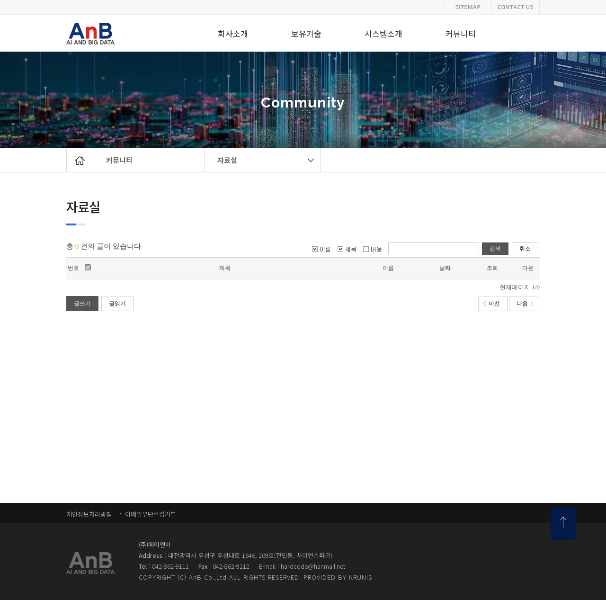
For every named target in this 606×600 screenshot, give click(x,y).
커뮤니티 (119, 160)
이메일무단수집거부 (149, 514)
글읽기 (117, 303)
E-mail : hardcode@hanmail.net (302, 566)
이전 (491, 303)
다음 (525, 303)
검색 (495, 248)
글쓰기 (82, 303)
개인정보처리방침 (89, 514)
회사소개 (233, 34)
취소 (525, 248)
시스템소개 (383, 34)
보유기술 (306, 34)
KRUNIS (360, 577)
